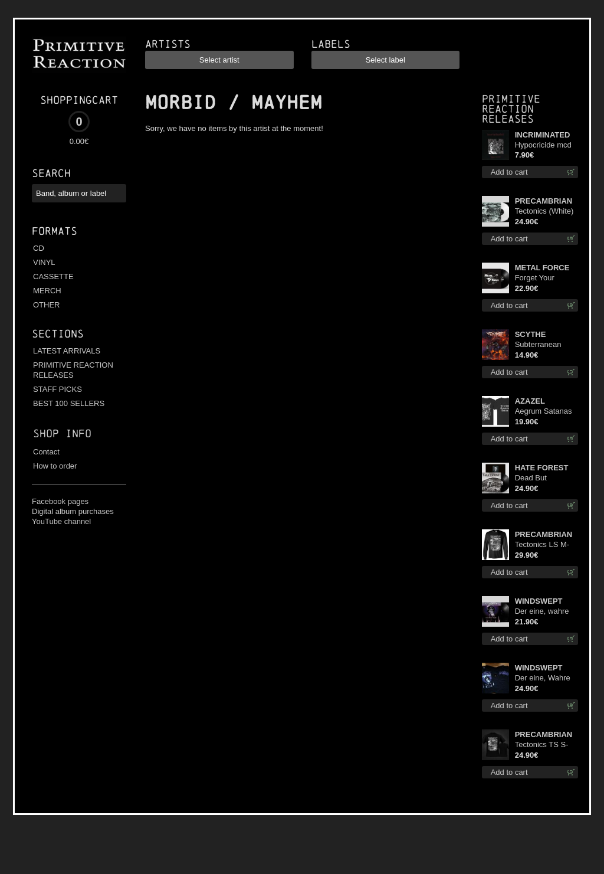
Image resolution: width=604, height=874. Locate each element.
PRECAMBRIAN (544, 201)
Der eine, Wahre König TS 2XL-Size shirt (542, 678)
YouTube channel (61, 521)
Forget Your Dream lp (534, 278)
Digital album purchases (73, 511)
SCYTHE (530, 334)
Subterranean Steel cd (538, 345)
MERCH (47, 290)
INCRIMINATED (542, 134)
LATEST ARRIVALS (66, 350)
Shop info (62, 433)
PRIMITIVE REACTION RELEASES (73, 370)
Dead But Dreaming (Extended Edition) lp (546, 478)
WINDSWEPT (539, 601)
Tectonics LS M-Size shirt (542, 545)
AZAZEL (530, 401)
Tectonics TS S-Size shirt (542, 745)
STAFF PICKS (57, 389)
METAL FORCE (542, 267)
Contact (46, 451)
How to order (55, 465)
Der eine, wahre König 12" (542, 612)
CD (38, 248)
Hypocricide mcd (543, 144)
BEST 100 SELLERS (68, 403)
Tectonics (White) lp (544, 212)
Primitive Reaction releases (511, 109)
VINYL (44, 262)
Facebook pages (60, 501)
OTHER (46, 304)
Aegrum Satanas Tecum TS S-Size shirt (544, 412)
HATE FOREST (542, 467)
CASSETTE (53, 276)
